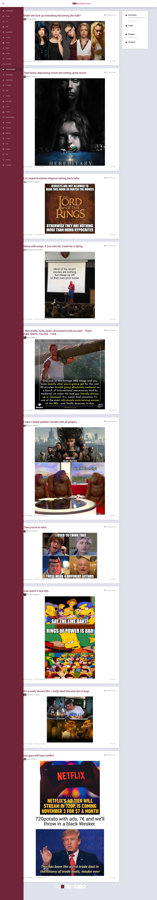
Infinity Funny (134, 37)
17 (81, 889)
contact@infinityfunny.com (138, 17)
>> (88, 889)
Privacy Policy (134, 21)
